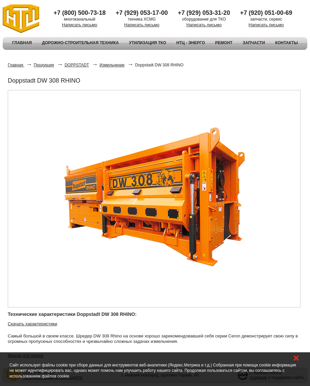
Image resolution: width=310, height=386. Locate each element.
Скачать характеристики (32, 323)
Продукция (44, 65)
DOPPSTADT (76, 65)
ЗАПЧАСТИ (254, 42)
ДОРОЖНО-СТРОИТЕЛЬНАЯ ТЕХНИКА (80, 42)
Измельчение (112, 65)
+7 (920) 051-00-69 (266, 12)
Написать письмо (79, 24)
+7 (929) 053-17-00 (142, 12)
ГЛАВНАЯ (22, 42)
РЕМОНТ (223, 42)
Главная (16, 65)
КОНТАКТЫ (286, 42)
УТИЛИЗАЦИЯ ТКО (147, 42)
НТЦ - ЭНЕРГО (190, 42)
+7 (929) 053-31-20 (204, 12)
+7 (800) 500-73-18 (80, 12)
